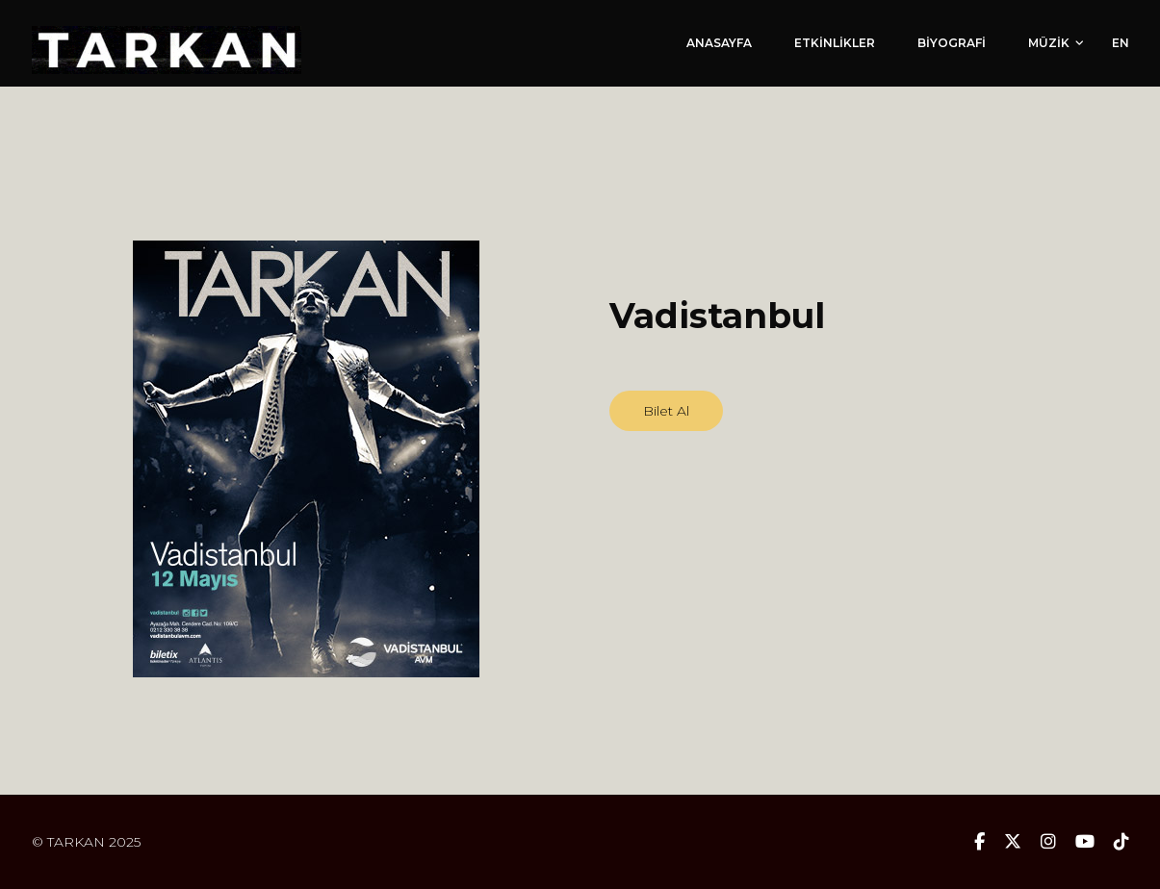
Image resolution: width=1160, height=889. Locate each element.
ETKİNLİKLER (834, 43)
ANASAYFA (719, 43)
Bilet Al (666, 410)
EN (1120, 43)
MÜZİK (1049, 43)
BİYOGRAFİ (951, 43)
